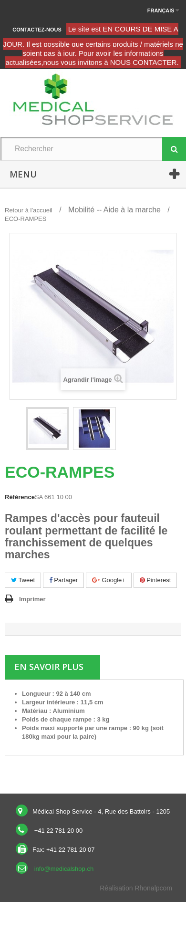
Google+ (108, 580)
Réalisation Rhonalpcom (136, 888)
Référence (20, 497)
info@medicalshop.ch (63, 868)
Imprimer (32, 599)
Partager (63, 580)
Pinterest (155, 580)
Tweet (23, 580)
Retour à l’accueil (28, 210)
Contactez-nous (36, 29)
